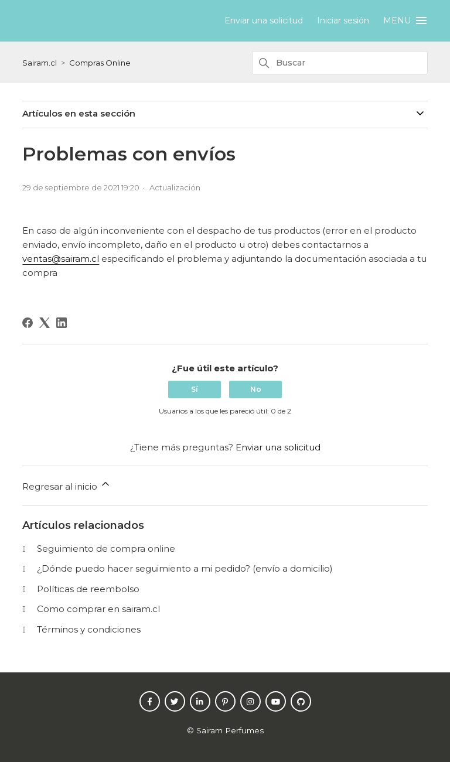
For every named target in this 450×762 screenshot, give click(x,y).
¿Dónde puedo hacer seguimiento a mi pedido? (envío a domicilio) (185, 568)
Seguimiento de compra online (106, 548)
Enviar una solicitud (263, 20)
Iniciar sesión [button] (343, 20)
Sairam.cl (39, 62)
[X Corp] (44, 322)
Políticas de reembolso (88, 588)
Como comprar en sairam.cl (98, 608)
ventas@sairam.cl (60, 258)
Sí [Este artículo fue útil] (194, 389)
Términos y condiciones (89, 629)
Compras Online (100, 62)
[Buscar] (340, 62)
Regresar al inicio (66, 485)
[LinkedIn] (61, 322)
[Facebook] (27, 322)
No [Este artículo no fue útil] (255, 389)
